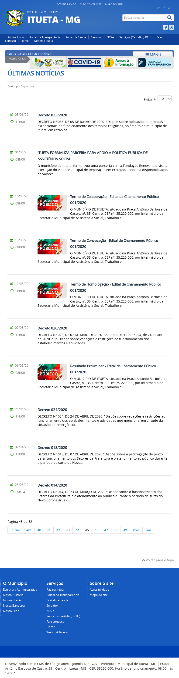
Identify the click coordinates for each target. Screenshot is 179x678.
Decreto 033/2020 (52, 115)
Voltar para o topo (158, 560)
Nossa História (13, 595)
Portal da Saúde (75, 37)
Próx (136, 530)
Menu (153, 54)
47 (106, 530)
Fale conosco (55, 622)
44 (77, 530)
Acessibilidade (66, 4)
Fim (148, 530)
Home (25, 41)
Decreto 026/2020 (52, 328)
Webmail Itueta (43, 41)
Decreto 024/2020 (52, 409)
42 (58, 530)
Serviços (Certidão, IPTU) (135, 37)
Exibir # (158, 98)
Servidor (96, 37)
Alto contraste (90, 4)
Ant (28, 530)
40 (39, 530)
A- (169, 8)
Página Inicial (15, 37)
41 (49, 530)
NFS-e (110, 37)
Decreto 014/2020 (52, 485)
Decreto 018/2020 (52, 447)
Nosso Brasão (12, 600)
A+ (159, 8)
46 (96, 530)
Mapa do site (114, 4)
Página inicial (16, 54)
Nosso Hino (11, 611)
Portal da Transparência (45, 37)
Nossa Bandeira (14, 606)
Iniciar (15, 530)
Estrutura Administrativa (20, 590)
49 (125, 530)
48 (115, 530)
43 (68, 530)
